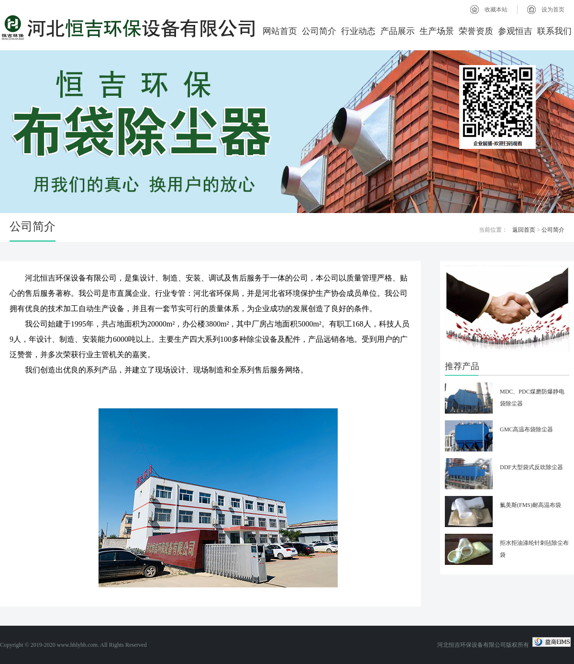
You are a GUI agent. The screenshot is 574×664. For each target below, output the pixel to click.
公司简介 (319, 31)
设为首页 (552, 9)
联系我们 (554, 31)
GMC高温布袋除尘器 (526, 429)
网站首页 (280, 31)
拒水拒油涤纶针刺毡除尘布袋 (534, 549)
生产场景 (436, 31)
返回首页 (523, 229)
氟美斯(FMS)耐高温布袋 (530, 505)
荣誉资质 (476, 31)
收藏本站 (496, 9)
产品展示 (397, 31)
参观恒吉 (515, 31)
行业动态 (358, 31)
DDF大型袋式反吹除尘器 (531, 467)
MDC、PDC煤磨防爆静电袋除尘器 (532, 397)
